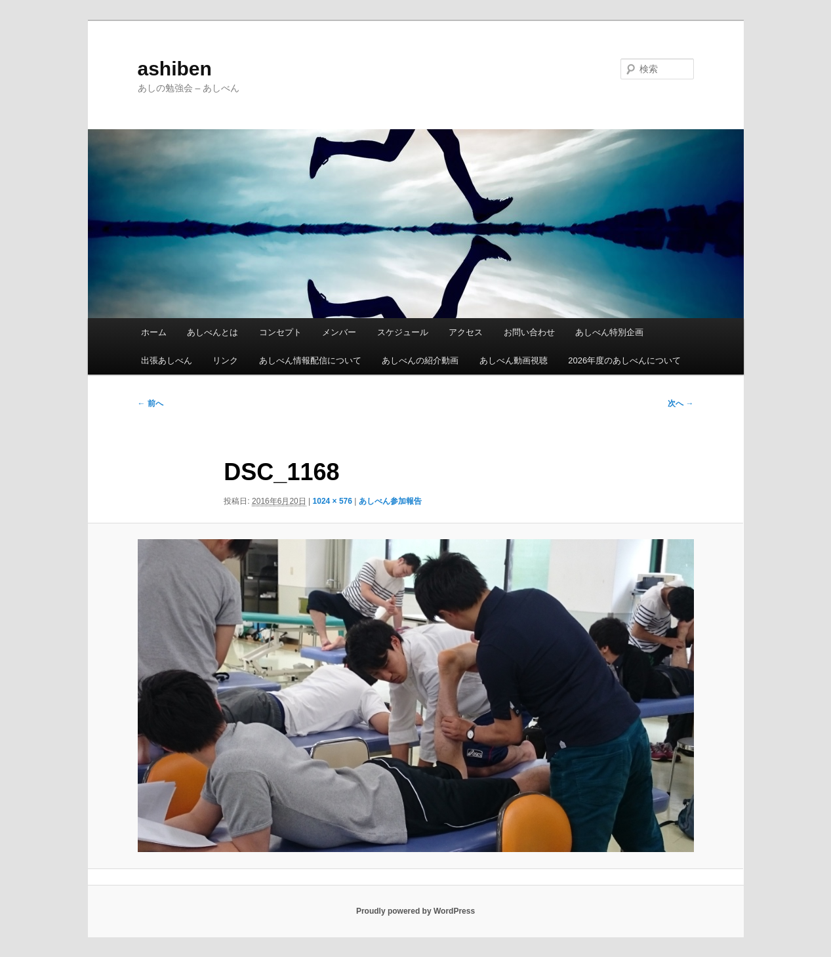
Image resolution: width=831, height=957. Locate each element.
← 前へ (150, 403)
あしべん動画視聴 (513, 360)
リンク (225, 360)
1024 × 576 (332, 501)
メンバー (339, 332)
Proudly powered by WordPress (415, 911)
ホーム (154, 332)
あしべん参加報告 (390, 501)
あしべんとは (212, 332)
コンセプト (280, 332)
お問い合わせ (529, 332)
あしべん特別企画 (609, 332)
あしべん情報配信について (310, 360)
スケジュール (402, 332)
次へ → (680, 403)
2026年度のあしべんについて (624, 360)
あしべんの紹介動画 (420, 360)
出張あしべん (166, 360)
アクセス (466, 332)
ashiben (175, 68)
